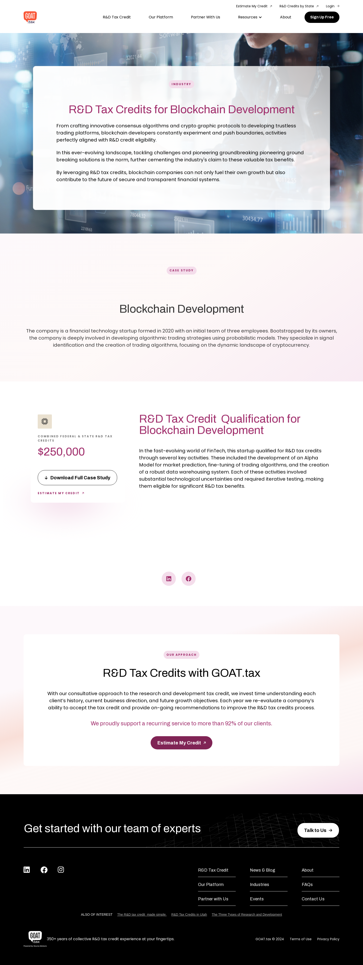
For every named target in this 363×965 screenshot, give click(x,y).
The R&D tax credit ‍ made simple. (141, 914)
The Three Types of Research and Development (247, 914)
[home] (30, 17)
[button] (250, 17)
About (285, 17)
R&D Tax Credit (117, 17)
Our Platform (161, 17)
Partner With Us (205, 17)
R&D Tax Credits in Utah (189, 914)
